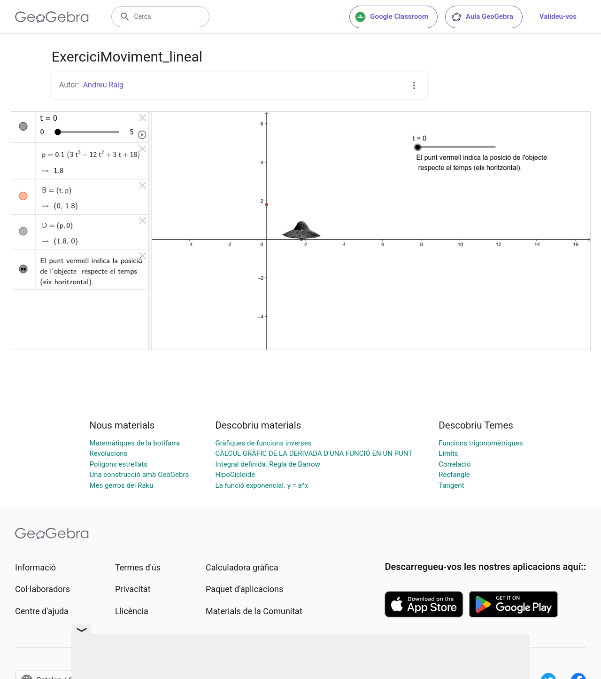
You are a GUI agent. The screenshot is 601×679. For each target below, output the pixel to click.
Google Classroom (391, 17)
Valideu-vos (558, 16)
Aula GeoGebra (482, 17)
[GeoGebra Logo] (52, 17)
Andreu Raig (103, 84)
